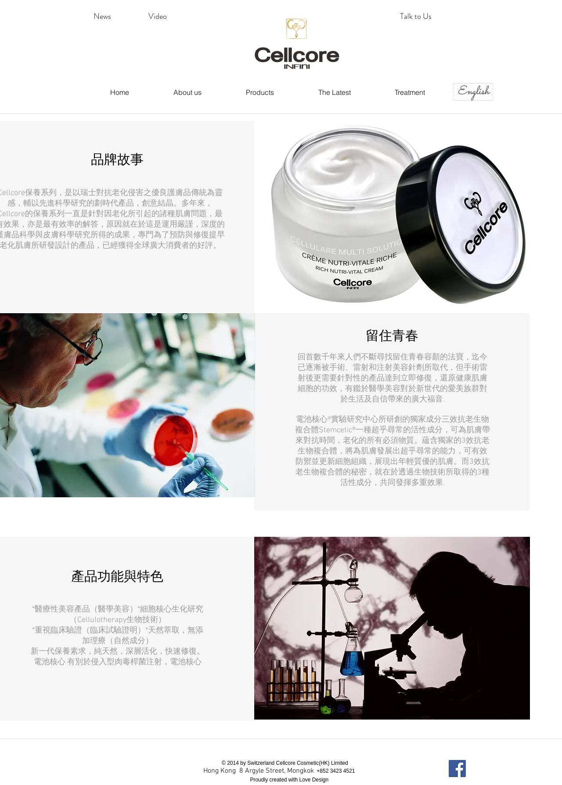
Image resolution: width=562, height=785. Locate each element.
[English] (473, 92)
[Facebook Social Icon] (457, 768)
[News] (102, 16)
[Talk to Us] (416, 16)
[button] (157, 16)
